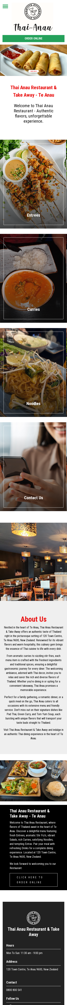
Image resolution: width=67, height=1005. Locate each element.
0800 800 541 (14, 990)
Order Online (33, 38)
